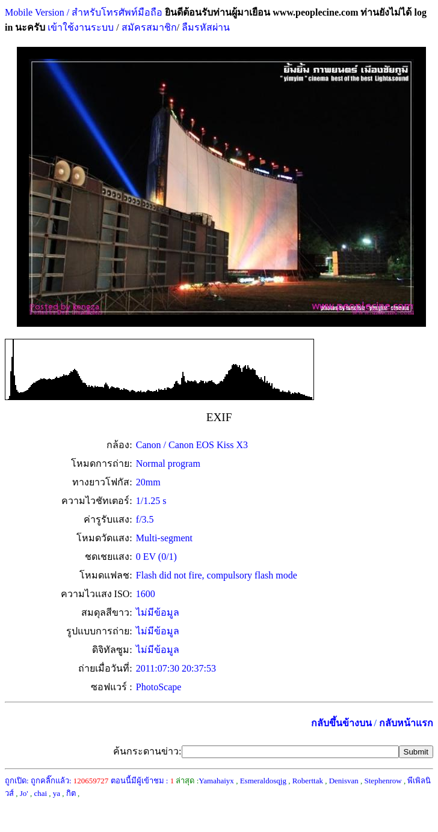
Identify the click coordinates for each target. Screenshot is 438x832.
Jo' (24, 793)
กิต (71, 793)
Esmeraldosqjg (263, 780)
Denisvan (344, 780)
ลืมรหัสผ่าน (204, 27)
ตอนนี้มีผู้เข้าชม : (142, 780)
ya (56, 793)
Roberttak (307, 780)
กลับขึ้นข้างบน (341, 723)
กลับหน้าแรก (406, 723)
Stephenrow (383, 780)
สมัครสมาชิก (149, 27)
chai (40, 793)
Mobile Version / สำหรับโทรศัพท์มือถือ (83, 12)
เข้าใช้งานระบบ (79, 27)
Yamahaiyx (216, 780)
